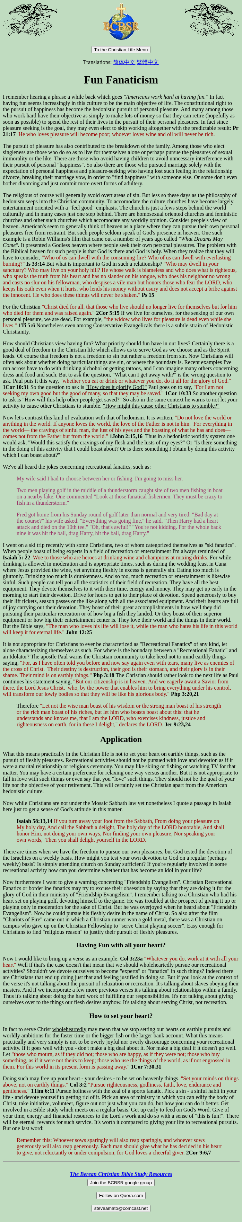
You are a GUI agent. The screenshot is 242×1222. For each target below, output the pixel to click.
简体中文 (124, 62)
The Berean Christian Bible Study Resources (121, 1174)
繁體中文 (148, 62)
